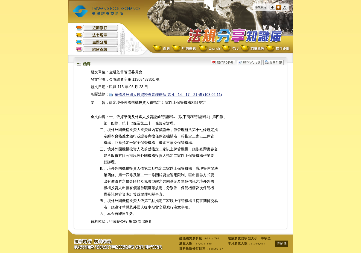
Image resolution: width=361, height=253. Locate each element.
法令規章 (97, 35)
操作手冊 (277, 49)
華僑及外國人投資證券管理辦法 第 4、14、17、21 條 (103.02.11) (168, 95)
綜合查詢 (97, 49)
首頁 (162, 49)
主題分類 (97, 42)
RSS (230, 49)
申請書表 (184, 49)
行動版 (282, 243)
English (209, 49)
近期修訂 (97, 28)
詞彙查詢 (252, 49)
